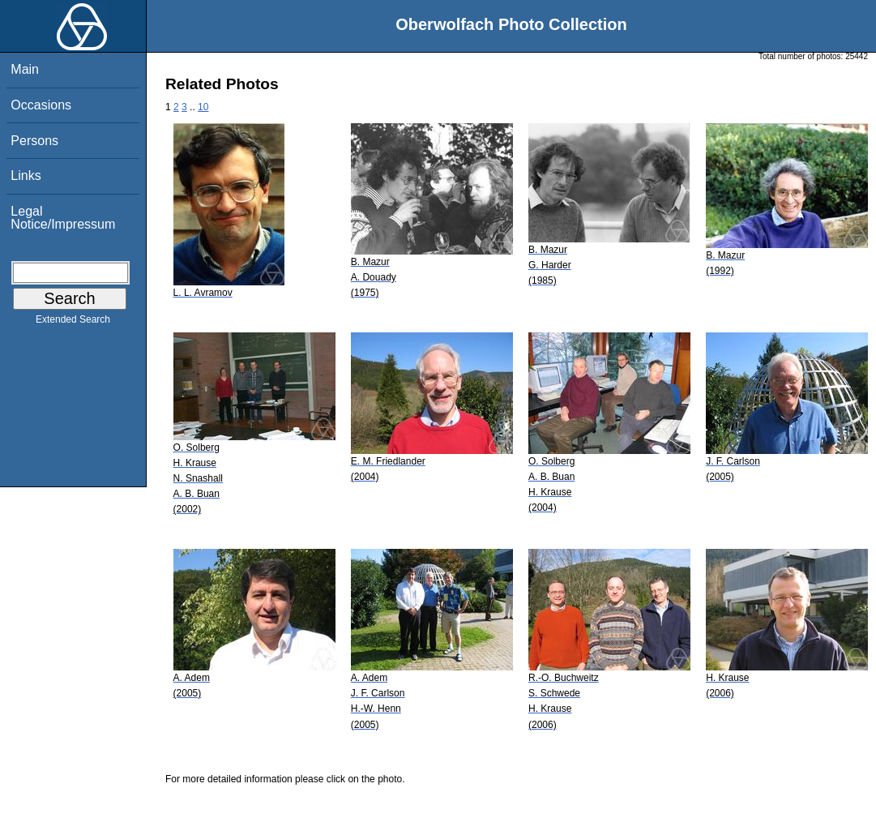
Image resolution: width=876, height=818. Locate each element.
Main (25, 69)
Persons (34, 141)
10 (203, 107)
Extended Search (73, 323)
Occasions (41, 105)
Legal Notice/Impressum (63, 217)
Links (26, 175)
